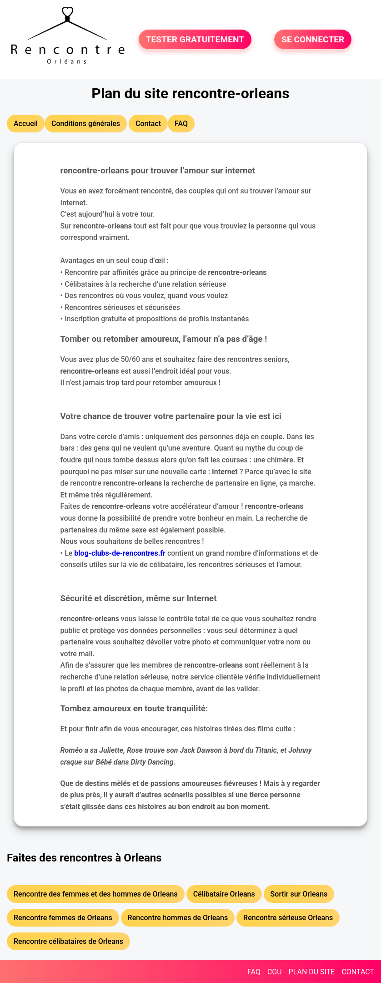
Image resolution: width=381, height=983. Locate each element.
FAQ (254, 972)
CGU (274, 972)
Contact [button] (148, 123)
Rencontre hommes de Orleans (178, 917)
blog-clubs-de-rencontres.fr (119, 553)
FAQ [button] (181, 123)
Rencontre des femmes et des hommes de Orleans (96, 894)
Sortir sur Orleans (299, 894)
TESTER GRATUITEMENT (195, 39)
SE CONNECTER (312, 39)
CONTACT (357, 972)
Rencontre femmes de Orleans (63, 917)
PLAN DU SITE (312, 972)
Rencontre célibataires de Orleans (68, 941)
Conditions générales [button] (85, 123)
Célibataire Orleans (224, 894)
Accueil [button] (26, 123)
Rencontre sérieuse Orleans (288, 917)
